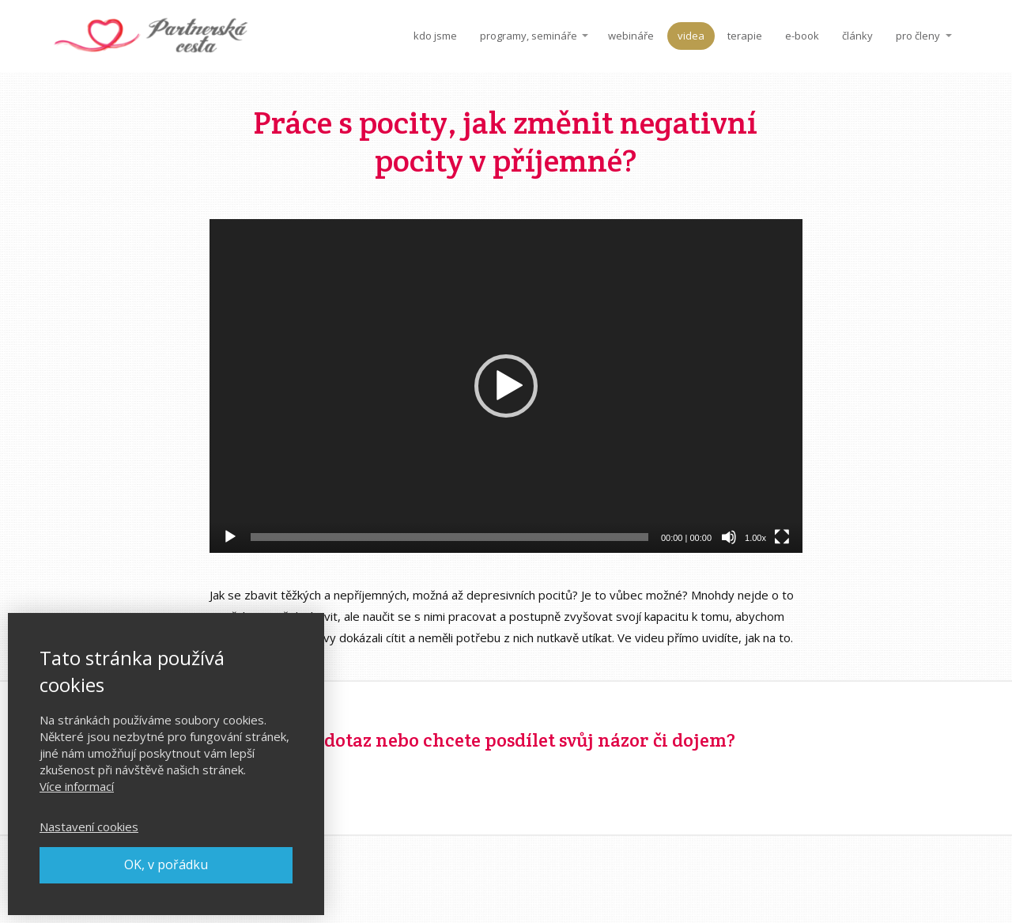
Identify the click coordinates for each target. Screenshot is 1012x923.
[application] (506, 386)
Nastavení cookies (89, 826)
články (857, 35)
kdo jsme (435, 35)
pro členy (918, 35)
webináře (631, 35)
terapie (744, 35)
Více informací (77, 786)
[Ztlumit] (729, 537)
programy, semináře (528, 35)
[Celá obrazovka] (782, 537)
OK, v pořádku (166, 864)
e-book (802, 35)
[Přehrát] (230, 537)
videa (691, 35)
